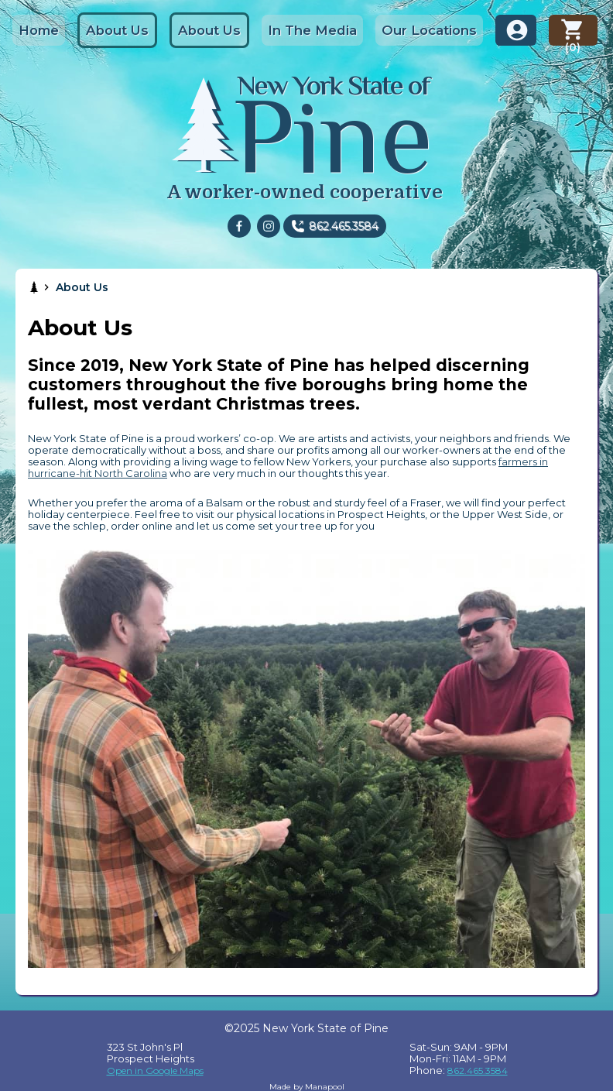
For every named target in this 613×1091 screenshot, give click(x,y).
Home (39, 30)
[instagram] (268, 226)
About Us (117, 30)
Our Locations (429, 30)
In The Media (312, 30)
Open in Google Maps (155, 1070)
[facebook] (239, 226)
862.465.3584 (343, 226)
